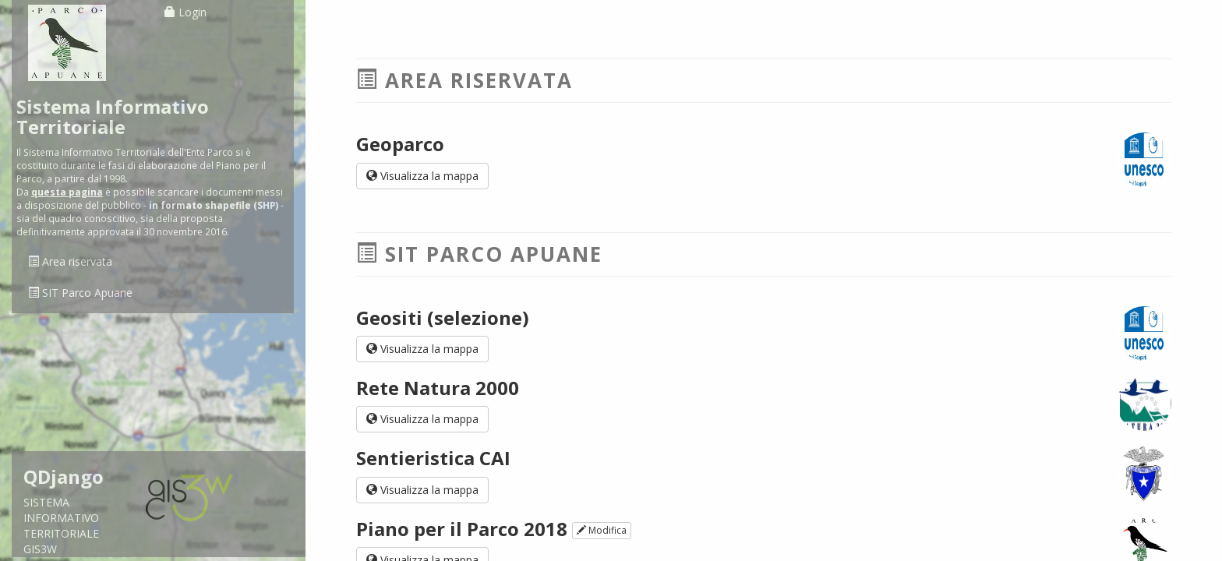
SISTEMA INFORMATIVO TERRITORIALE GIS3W (72, 511)
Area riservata (70, 261)
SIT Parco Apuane (80, 292)
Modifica (602, 530)
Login (185, 12)
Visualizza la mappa (422, 175)
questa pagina (67, 191)
